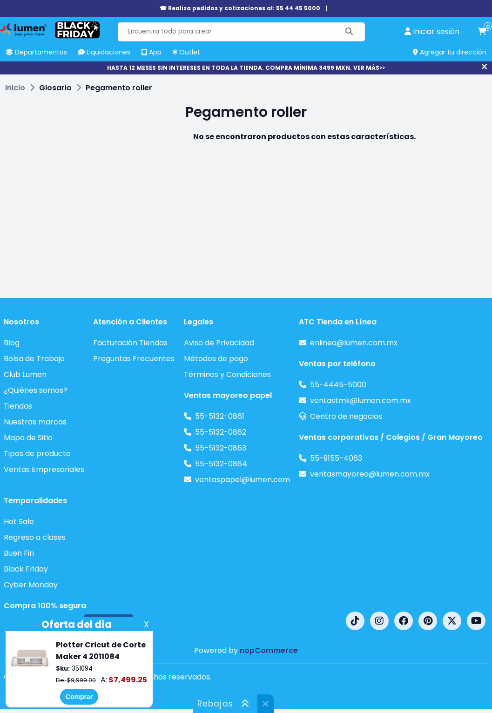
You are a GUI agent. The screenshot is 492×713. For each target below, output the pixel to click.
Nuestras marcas (35, 422)
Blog (12, 342)
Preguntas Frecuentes (134, 358)
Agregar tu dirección (449, 52)
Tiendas (18, 406)
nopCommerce (269, 650)
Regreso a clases (35, 537)
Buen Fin (19, 553)
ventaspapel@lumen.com (242, 479)
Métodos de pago (216, 358)
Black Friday (26, 569)
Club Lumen (25, 374)
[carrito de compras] (482, 31)
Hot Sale (19, 521)
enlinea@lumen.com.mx (354, 342)
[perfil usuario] (432, 31)
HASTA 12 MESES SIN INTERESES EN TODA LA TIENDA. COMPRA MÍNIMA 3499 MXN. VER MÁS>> (246, 68)
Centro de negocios (346, 416)
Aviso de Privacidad (219, 342)
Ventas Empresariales (44, 469)
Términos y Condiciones (227, 374)
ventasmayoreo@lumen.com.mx (370, 474)
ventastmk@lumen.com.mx (360, 400)
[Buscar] (349, 32)
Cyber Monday (31, 584)
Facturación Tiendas (130, 342)
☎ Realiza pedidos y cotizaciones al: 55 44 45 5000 (240, 8)
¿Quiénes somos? (35, 390)
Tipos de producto (37, 453)
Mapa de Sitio (28, 437)
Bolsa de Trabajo (34, 358)
